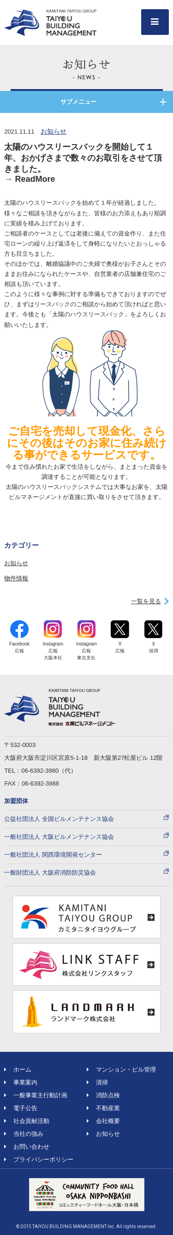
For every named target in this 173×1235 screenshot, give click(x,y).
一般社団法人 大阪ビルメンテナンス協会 (59, 836)
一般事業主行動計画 (35, 1095)
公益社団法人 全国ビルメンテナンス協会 (59, 818)
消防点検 (103, 1095)
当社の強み (23, 1133)
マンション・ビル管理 (121, 1069)
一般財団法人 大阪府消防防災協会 (50, 872)
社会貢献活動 (26, 1120)
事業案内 (20, 1082)
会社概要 (103, 1120)
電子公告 (20, 1108)
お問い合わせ (26, 1146)
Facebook (19, 637)
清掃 (97, 1082)
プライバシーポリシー (38, 1159)
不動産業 (103, 1108)
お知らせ (53, 131)
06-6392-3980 (40, 770)
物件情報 (16, 578)
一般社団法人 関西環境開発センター (53, 854)
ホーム (17, 1069)
